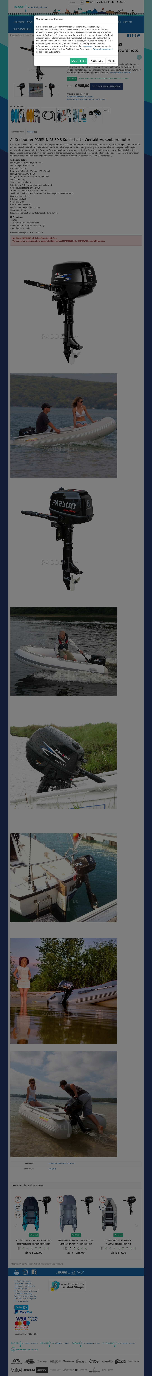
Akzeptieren (78, 60)
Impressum (87, 46)
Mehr (111, 60)
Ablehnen (97, 60)
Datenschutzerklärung (102, 49)
